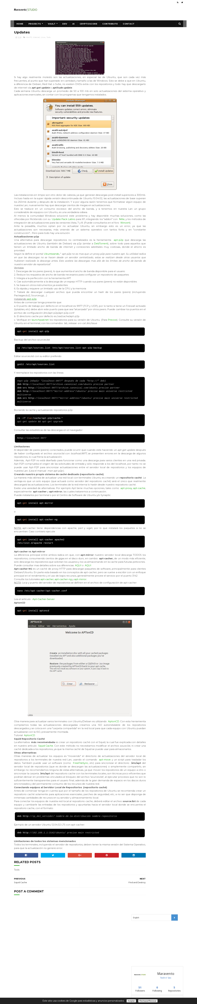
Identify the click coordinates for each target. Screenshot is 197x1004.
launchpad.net (42, 337)
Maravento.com (79, 984)
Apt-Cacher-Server (43, 634)
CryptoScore (88, 24)
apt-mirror (80, 610)
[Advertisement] (154, 58)
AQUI (78, 593)
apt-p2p (32, 316)
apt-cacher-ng (63, 610)
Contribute (110, 24)
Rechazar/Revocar (147, 1001)
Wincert (46, 233)
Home (19, 24)
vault (135, 136)
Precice (120, 337)
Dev (64, 24)
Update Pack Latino (76, 226)
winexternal (139, 144)
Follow (141, 152)
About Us (113, 990)
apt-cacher (47, 610)
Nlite (22, 229)
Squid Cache (75, 784)
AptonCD (114, 756)
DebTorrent (21, 257)
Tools (48, 38)
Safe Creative (78, 987)
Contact (129, 24)
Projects (34, 24)
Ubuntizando (52, 264)
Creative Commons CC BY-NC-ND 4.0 (91, 981)
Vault (52, 24)
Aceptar (131, 1001)
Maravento (98, 984)
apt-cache (29, 512)
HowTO (29, 38)
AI (73, 24)
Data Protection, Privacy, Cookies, (89, 990)
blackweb (137, 121)
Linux (43, 38)
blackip (136, 128)
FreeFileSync (118, 805)
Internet (36, 38)
